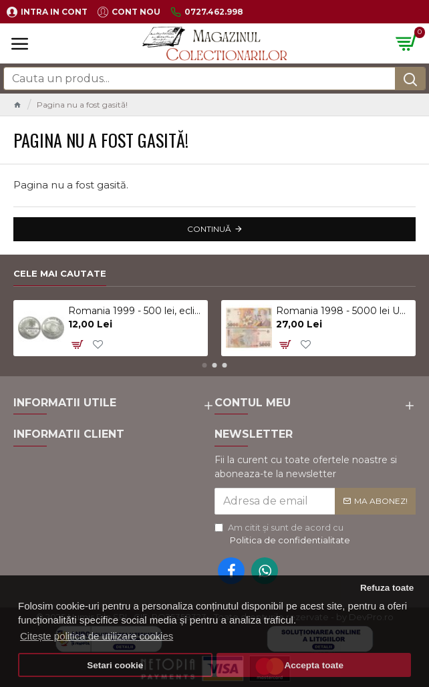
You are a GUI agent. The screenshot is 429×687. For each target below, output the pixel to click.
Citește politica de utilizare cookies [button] (96, 636)
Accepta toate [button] (313, 665)
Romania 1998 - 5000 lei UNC (343, 311)
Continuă (209, 229)
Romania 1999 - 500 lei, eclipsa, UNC (135, 311)
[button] (204, 365)
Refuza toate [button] (387, 588)
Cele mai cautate (59, 273)
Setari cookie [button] (115, 665)
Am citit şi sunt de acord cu (283, 534)
